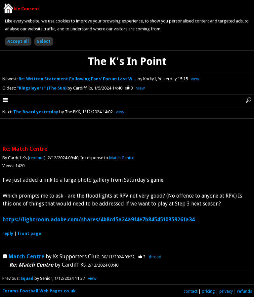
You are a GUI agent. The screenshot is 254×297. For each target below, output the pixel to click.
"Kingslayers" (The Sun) (42, 88)
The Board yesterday (35, 111)
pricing (208, 291)
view (195, 78)
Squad (27, 278)
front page (29, 233)
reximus (36, 157)
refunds (244, 291)
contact (190, 291)
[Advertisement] (127, 132)
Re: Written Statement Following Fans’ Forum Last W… (78, 78)
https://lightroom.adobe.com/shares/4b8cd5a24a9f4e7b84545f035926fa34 (99, 219)
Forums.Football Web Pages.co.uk (39, 290)
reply (7, 233)
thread (155, 256)
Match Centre (121, 157)
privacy (226, 291)
